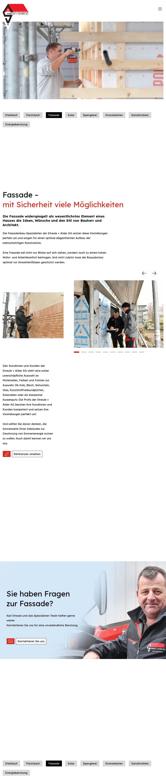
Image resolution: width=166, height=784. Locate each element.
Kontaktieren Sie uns (31, 645)
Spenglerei (90, 119)
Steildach (11, 119)
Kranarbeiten (114, 119)
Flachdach (33, 119)
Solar (71, 119)
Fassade (53, 119)
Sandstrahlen (140, 119)
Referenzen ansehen (27, 458)
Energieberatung (16, 128)
